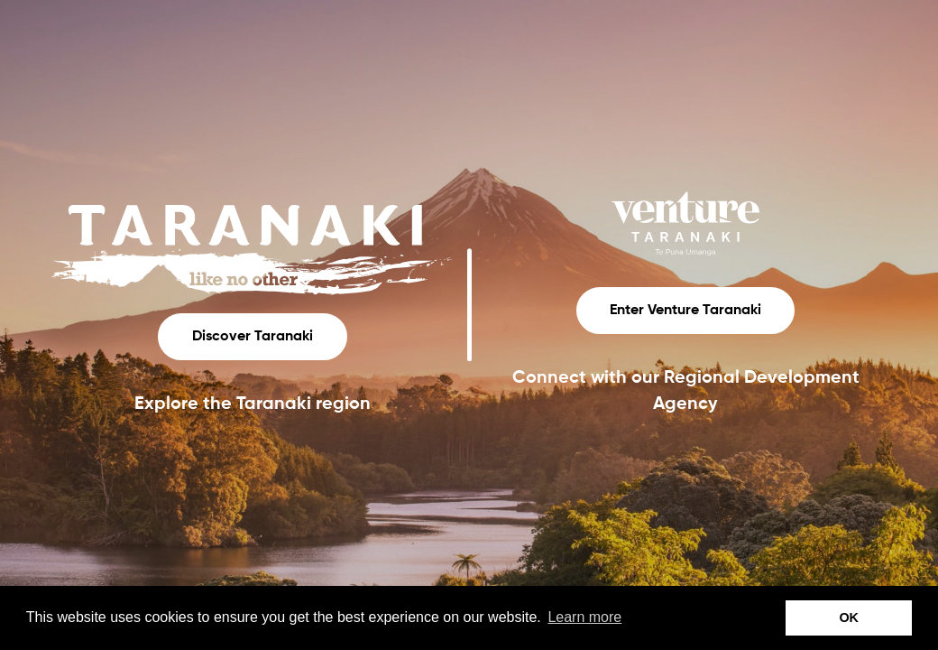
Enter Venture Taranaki (685, 310)
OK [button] (849, 617)
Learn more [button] (584, 617)
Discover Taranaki (252, 337)
